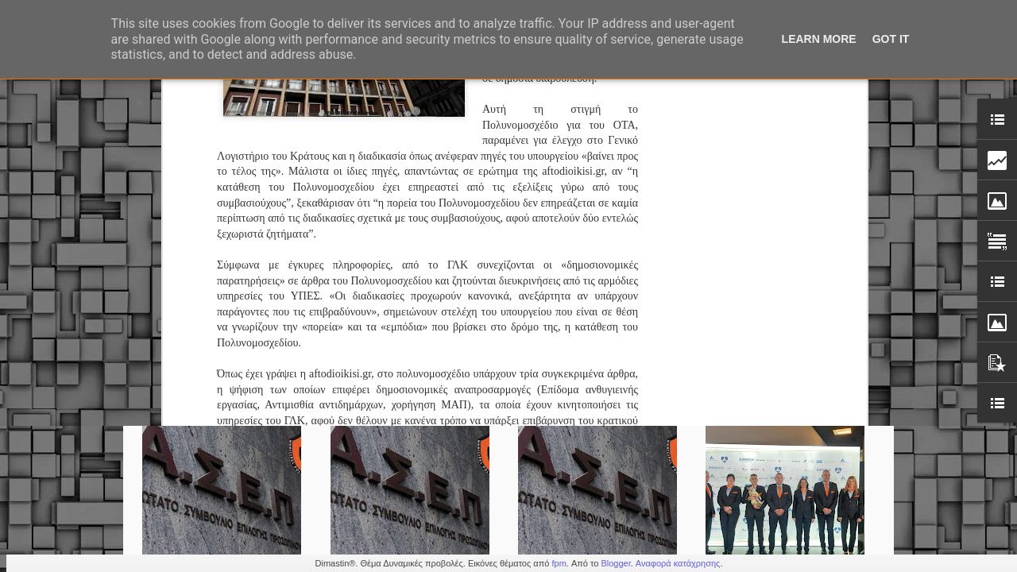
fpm (558, 563)
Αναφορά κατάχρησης (678, 563)
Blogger (615, 563)
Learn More (819, 39)
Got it (891, 39)
